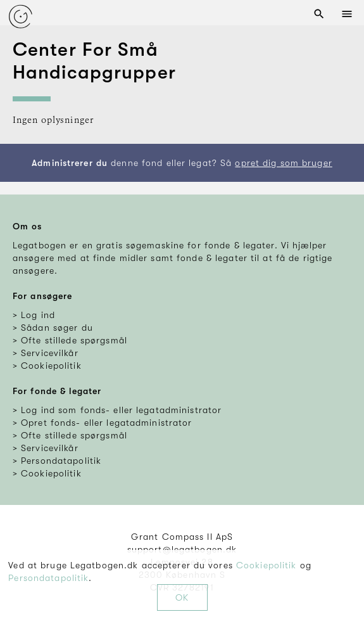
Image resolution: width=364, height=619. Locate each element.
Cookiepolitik (266, 565)
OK (182, 597)
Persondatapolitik (48, 578)
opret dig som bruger (283, 163)
